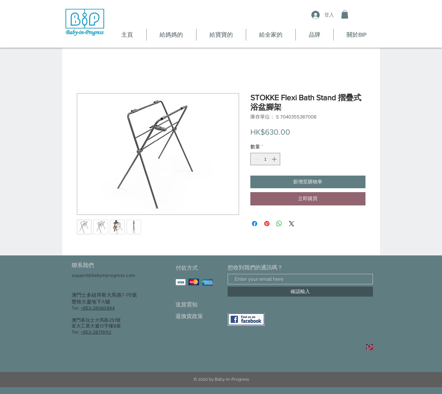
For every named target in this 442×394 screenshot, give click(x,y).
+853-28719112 (96, 332)
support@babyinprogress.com (103, 275)
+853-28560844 (98, 308)
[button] (344, 14)
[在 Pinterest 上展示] (267, 224)
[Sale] (369, 347)
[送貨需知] (198, 304)
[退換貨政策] (198, 316)
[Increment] (274, 159)
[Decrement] (255, 159)
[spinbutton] (265, 159)
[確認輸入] (300, 292)
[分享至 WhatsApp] (279, 224)
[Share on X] (291, 224)
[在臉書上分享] (254, 224)
